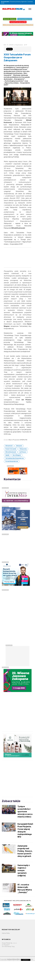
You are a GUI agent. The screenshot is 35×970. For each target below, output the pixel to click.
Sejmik (7, 455)
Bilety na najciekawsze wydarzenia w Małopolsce (18, 25)
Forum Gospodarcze (11, 461)
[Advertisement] (16, 546)
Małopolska (23, 449)
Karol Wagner (17, 455)
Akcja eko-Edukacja (10, 19)
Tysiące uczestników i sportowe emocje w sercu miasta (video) (25, 811)
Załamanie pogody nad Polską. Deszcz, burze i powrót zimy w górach (25, 851)
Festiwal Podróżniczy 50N (18, 22)
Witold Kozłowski (10, 452)
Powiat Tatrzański (10, 449)
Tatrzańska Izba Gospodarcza (14, 458)
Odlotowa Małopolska (24, 19)
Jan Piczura (22, 452)
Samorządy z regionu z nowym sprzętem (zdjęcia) (24, 870)
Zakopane (19, 445)
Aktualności (9, 445)
